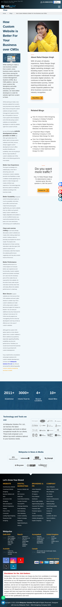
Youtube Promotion (22, 501)
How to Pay (49, 508)
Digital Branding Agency (38, 503)
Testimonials (49, 496)
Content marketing (22, 515)
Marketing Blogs (50, 503)
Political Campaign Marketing (22, 519)
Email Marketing (21, 508)
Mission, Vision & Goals (52, 489)
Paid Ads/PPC (21, 503)
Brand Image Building (37, 501)
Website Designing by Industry (8, 507)
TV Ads (34, 513)
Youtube (21, 560)
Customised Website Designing (8, 490)
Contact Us (41, 190)
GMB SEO (20, 496)
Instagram (13, 560)
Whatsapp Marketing (22, 506)
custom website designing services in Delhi (10, 369)
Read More (36, 98)
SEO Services (20, 494)
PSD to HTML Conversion (6, 512)
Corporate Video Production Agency (36, 510)
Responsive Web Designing (7, 519)
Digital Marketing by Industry (22, 524)
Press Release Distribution (35, 498)
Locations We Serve (51, 515)
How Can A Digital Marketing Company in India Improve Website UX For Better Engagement (44, 141)
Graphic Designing (36, 520)
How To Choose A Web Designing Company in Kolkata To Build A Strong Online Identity (44, 119)
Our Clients (49, 494)
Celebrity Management (37, 518)
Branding (48, 513)
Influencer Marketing (37, 515)
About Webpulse (50, 487)
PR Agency (35, 494)
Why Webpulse (50, 491)
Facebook (6, 560)
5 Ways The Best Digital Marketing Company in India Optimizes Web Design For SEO (44, 149)
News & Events (50, 501)
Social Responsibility (51, 506)
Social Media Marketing (23, 499)
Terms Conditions (50, 518)
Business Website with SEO (8, 495)
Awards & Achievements (52, 499)
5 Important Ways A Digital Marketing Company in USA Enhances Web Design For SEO (43, 134)
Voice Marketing (21, 513)
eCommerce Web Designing (7, 500)
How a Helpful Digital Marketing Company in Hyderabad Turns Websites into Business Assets (43, 126)
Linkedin (13, 567)
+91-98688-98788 (46, 2)
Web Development (7, 503)
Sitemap (48, 520)
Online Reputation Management (36, 490)
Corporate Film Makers (37, 506)
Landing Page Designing (9, 515)
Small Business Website (9, 487)
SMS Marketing (21, 511)
